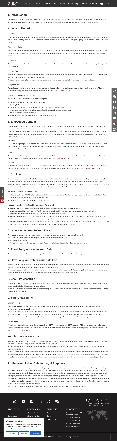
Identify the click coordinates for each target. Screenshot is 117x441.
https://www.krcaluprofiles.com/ (36, 19)
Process (62, 4)
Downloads (93, 4)
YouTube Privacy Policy (92, 168)
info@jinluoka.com (76, 426)
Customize (12, 433)
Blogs (77, 4)
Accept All (36, 433)
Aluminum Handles (33, 416)
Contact (84, 4)
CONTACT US (2, 192)
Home (27, 4)
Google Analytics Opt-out (62, 90)
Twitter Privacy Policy (64, 158)
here (42, 77)
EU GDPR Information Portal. (21, 330)
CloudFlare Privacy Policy (40, 197)
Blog (48, 413)
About (46, 4)
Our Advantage (13, 416)
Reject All (24, 433)
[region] (24, 427)
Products (36, 4)
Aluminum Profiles (33, 413)
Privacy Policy (51, 419)
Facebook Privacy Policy (20, 149)
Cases (55, 4)
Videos (70, 4)
